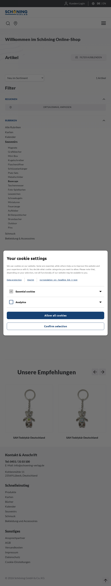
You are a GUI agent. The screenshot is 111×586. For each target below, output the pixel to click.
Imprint (30, 279)
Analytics (21, 302)
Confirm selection (55, 326)
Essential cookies (25, 291)
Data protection (14, 279)
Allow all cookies (55, 315)
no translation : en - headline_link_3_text (58, 279)
